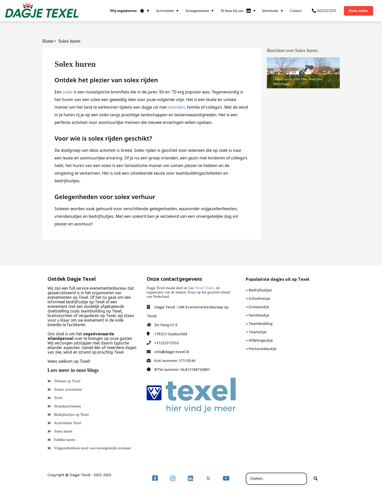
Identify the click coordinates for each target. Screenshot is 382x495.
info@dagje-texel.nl (171, 352)
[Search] (315, 479)
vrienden (176, 107)
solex (67, 92)
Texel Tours (204, 288)
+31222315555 (166, 343)
